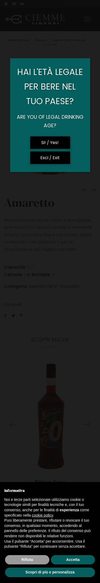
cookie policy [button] (42, 515)
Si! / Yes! (50, 143)
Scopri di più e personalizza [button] (49, 572)
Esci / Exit (50, 158)
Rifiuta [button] (27, 559)
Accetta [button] (73, 559)
